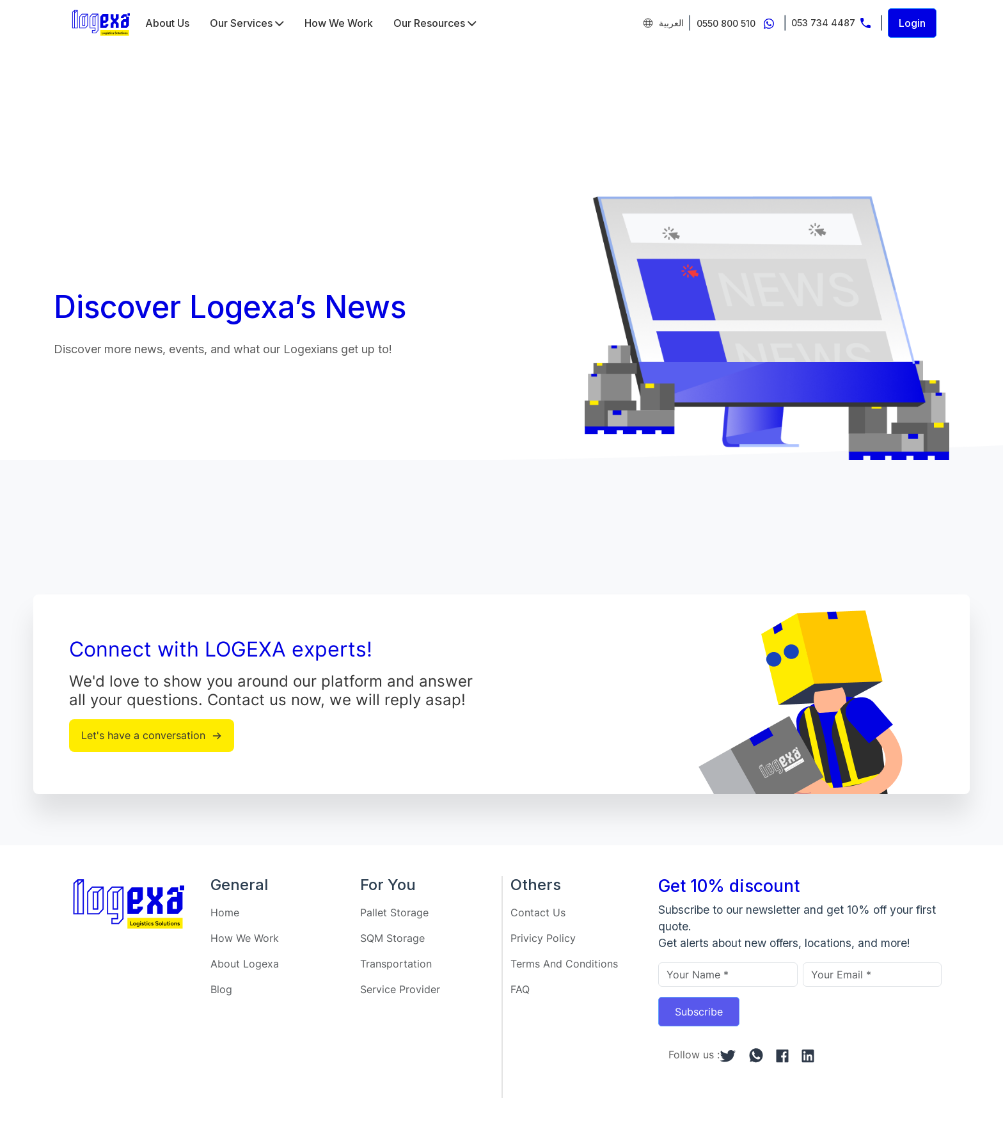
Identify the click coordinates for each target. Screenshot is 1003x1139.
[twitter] (728, 1054)
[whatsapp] (756, 1055)
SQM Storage (392, 938)
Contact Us (537, 912)
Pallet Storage (394, 912)
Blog (221, 989)
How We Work (338, 23)
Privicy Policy (543, 938)
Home (224, 912)
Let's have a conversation (151, 735)
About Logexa (244, 963)
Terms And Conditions (564, 963)
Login (912, 23)
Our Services (247, 23)
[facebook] (782, 1054)
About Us (167, 23)
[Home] (101, 23)
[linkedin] (808, 1054)
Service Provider (400, 989)
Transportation (396, 963)
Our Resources (435, 23)
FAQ (520, 989)
